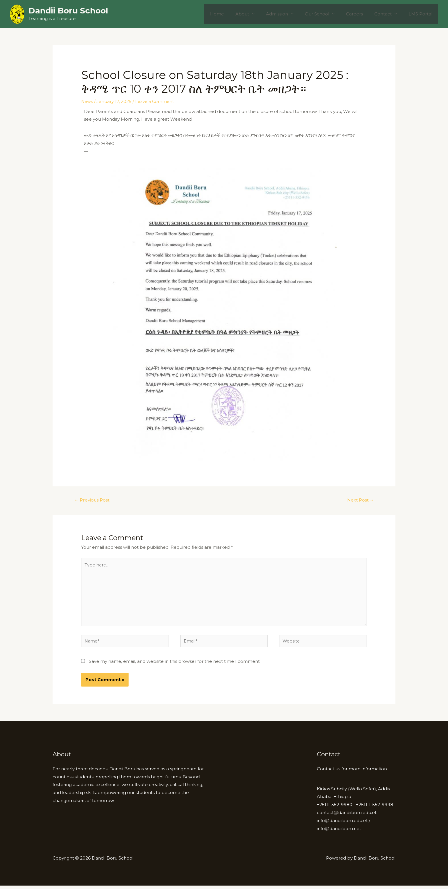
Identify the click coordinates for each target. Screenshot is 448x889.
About (258, 14)
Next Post (359, 500)
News (87, 101)
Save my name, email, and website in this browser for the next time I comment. (175, 664)
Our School (327, 14)
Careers (361, 14)
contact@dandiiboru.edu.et (347, 816)
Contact (387, 14)
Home (236, 14)
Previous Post (92, 500)
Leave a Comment (156, 101)
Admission (290, 14)
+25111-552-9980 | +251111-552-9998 (355, 808)
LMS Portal (422, 14)
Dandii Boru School (68, 10)
